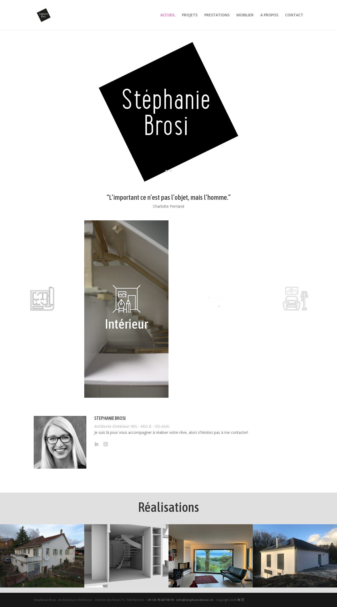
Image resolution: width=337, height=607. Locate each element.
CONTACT (294, 15)
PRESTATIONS (217, 15)
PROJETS (189, 15)
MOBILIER (245, 15)
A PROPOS (269, 15)
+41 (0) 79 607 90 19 (160, 600)
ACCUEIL (167, 15)
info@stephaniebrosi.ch (194, 600)
